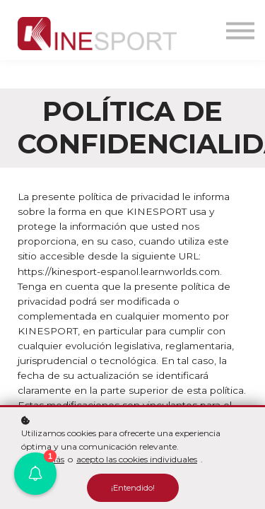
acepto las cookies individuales (136, 459)
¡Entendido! (133, 488)
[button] (35, 473)
